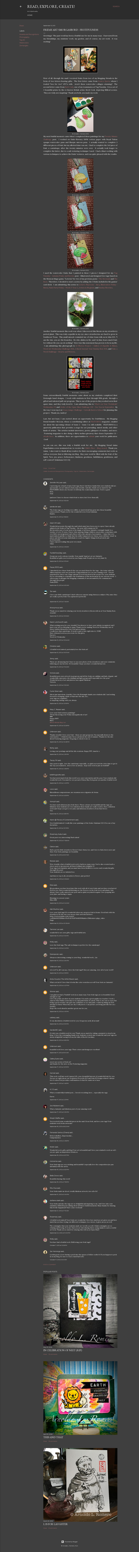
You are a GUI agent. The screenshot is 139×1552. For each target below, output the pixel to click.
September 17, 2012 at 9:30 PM (59, 1112)
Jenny (52, 659)
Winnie (52, 991)
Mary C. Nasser (55, 709)
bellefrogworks (55, 775)
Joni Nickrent (55, 1106)
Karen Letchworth (57, 622)
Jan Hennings (55, 1251)
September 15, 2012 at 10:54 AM (59, 640)
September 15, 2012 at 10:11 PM (59, 828)
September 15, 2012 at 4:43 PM (59, 783)
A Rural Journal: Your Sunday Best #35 (91, 349)
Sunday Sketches (106, 288)
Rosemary (54, 1217)
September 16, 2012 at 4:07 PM (59, 985)
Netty (52, 748)
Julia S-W (53, 523)
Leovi (52, 789)
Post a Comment (49, 1264)
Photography (24, 37)
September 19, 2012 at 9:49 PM (59, 1194)
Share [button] (21, 26)
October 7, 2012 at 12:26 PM (58, 1245)
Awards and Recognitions (29, 34)
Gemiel (52, 1073)
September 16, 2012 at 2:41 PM (59, 948)
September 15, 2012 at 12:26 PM (59, 725)
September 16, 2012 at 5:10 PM (59, 1024)
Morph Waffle (55, 1118)
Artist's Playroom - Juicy (89, 285)
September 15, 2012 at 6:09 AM (59, 585)
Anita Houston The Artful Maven (62, 979)
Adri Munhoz (55, 909)
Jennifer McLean (56, 483)
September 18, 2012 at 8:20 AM (59, 1126)
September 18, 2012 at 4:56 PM (59, 1141)
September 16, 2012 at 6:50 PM (59, 1040)
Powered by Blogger (69, 1541)
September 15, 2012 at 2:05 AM (59, 547)
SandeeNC (54, 1030)
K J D (52, 1089)
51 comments (53, 1528)
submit (91, 436)
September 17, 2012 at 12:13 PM (59, 1067)
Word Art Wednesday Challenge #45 (58, 349)
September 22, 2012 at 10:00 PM (60, 1233)
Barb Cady (69, 87)
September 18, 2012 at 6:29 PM (59, 1169)
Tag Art (22, 40)
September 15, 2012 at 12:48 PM (59, 742)
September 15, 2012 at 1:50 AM (59, 500)
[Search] (116, 6)
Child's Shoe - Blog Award (96, 448)
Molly (52, 942)
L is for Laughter (55, 1524)
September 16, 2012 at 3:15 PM (59, 973)
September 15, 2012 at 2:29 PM (59, 754)
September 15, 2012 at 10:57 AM (59, 652)
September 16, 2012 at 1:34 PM (59, 936)
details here (48, 436)
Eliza (51, 885)
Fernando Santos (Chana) (59, 1133)
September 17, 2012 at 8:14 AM (59, 1052)
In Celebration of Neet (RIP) (62, 1350)
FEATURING (96, 422)
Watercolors (24, 43)
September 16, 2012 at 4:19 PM (59, 1011)
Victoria (52, 673)
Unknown (53, 732)
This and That (53, 1437)
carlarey (53, 1018)
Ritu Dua (53, 1188)
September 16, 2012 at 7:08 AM (59, 840)
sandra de (53, 507)
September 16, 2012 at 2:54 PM (59, 960)
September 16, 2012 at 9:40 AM (59, 903)
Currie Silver (54, 691)
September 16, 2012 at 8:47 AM (59, 855)
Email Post (52, 468)
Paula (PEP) (54, 567)
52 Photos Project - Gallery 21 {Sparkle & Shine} (96, 346)
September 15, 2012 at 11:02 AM (59, 667)
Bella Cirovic (54, 1176)
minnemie (54, 1161)
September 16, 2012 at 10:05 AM (60, 923)
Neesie (52, 861)
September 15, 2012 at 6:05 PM (59, 795)
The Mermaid (104, 279)
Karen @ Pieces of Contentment (62, 820)
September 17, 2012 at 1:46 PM (59, 1083)
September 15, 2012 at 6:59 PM (59, 814)
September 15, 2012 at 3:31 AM (59, 561)
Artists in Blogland (86, 288)
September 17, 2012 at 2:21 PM (59, 1099)
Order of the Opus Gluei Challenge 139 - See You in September (87, 407)
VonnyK (53, 802)
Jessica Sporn (104, 81)
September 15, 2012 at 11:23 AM (59, 685)
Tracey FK (53, 760)
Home (29, 15)
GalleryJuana (54, 1059)
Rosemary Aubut (56, 834)
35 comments (53, 1441)
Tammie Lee (55, 929)
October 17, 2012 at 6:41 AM (58, 1259)
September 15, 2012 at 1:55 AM (59, 517)
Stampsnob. (54, 954)
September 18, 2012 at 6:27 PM (59, 1155)
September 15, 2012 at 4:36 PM (59, 768)
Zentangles (23, 46)
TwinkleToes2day (56, 553)
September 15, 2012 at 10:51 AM (59, 616)
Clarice (52, 847)
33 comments (53, 1354)
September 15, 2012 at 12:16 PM (59, 703)
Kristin (52, 1147)
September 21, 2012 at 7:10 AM (59, 1211)
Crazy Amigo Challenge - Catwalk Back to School (83, 410)
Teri (51, 591)
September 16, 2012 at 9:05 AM (59, 879)
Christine (53, 646)
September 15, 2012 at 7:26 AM (59, 601)
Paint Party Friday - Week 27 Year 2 (63, 288)
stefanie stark (55, 1200)
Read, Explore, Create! (51, 6)
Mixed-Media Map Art (58, 722)
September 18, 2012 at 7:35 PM (59, 1182)
